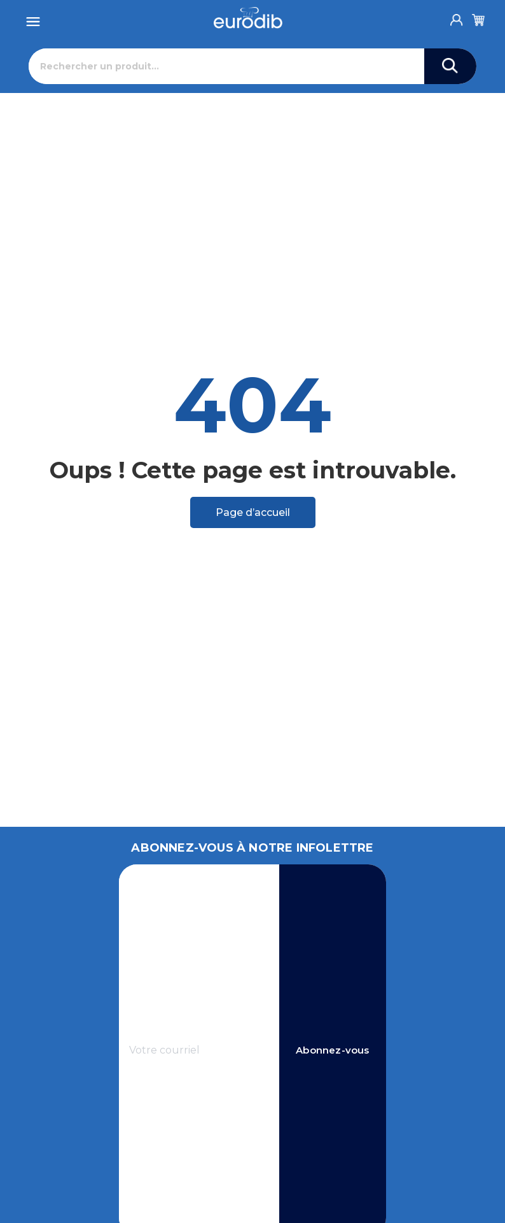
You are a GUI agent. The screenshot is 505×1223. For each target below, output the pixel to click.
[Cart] (478, 18)
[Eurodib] (248, 18)
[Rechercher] (227, 66)
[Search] (450, 66)
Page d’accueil (253, 512)
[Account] (456, 16)
